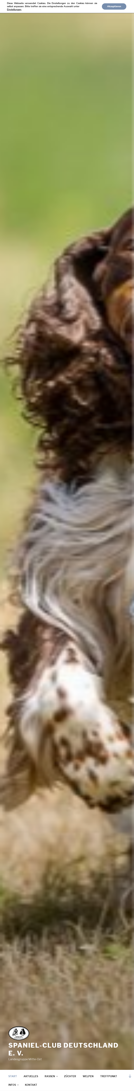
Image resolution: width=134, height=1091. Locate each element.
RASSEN (51, 1076)
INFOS (13, 1084)
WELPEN (88, 1076)
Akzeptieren (114, 6)
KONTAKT (31, 1084)
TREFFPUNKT (108, 1076)
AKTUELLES (31, 1076)
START (12, 1076)
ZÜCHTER (70, 1076)
